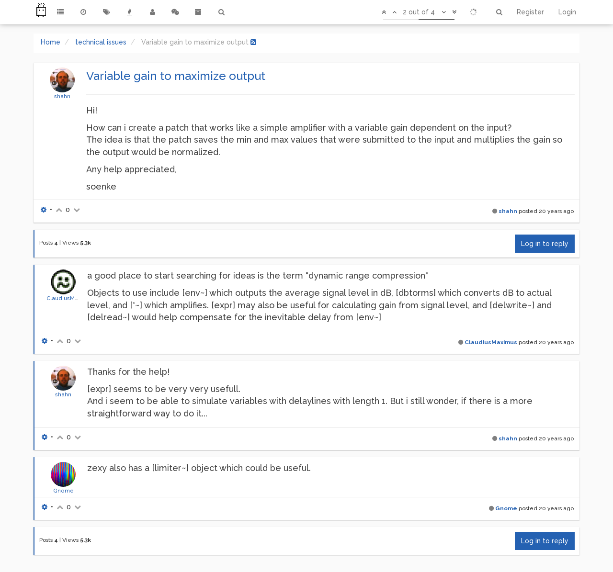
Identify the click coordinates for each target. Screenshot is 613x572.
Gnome (63, 490)
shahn (62, 96)
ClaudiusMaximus (70, 298)
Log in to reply (544, 243)
